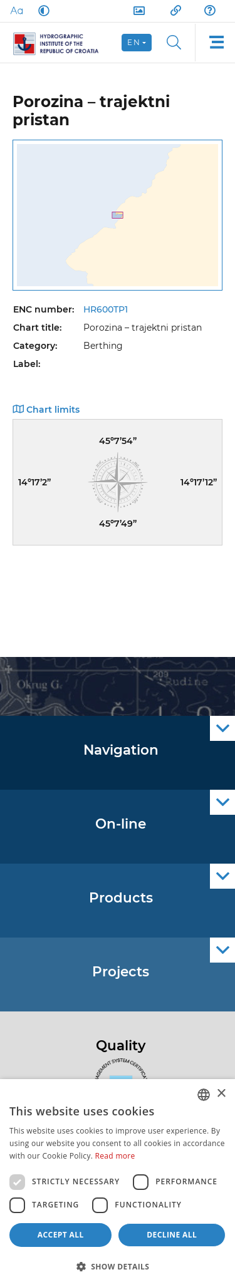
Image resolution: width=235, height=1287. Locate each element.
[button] (117, 1266)
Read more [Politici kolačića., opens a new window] (115, 1155)
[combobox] (203, 1094)
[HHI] (61, 42)
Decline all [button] (172, 1234)
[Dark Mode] (41, 10)
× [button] (221, 1093)
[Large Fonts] (16, 10)
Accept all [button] (61, 1234)
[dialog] (117, 1183)
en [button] (133, 42)
